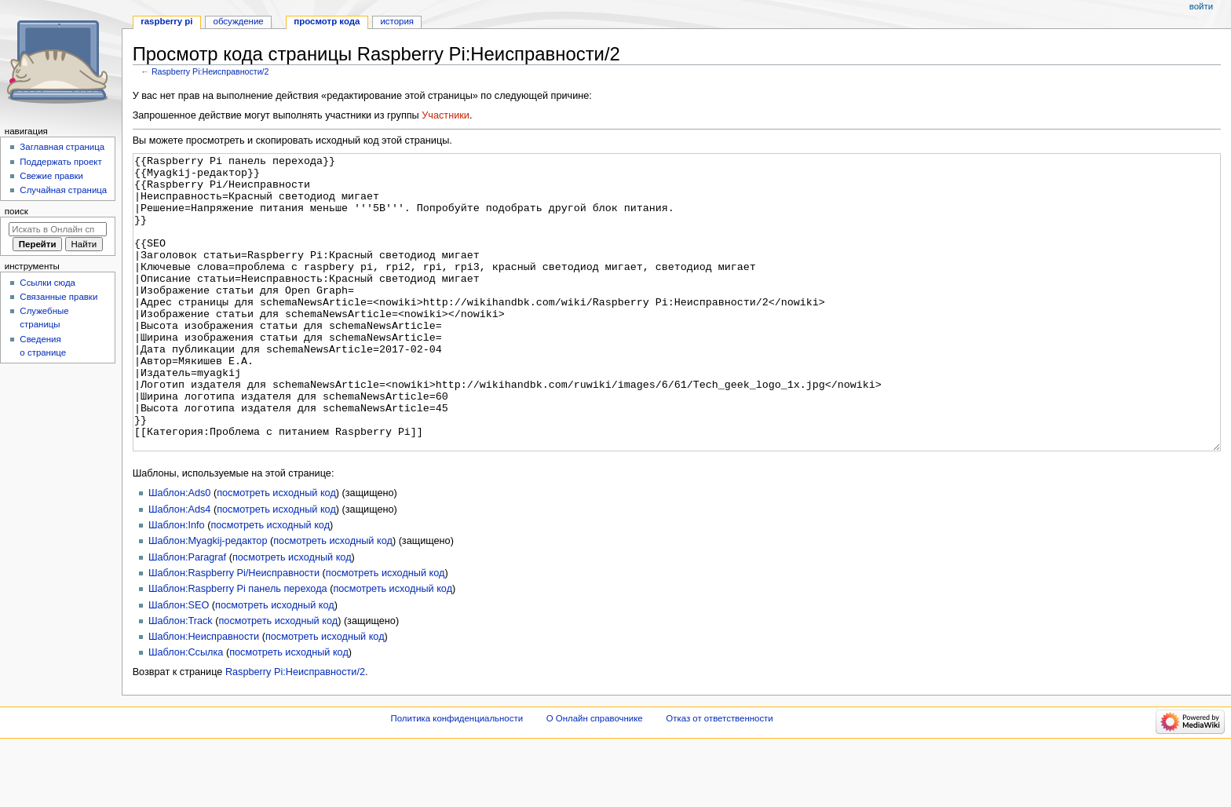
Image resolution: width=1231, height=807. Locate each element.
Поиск (16, 211)
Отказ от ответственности (719, 777)
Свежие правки (51, 176)
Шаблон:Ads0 (179, 551)
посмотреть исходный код (276, 551)
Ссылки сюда (47, 282)
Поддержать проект (60, 161)
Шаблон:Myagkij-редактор (208, 599)
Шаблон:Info (176, 584)
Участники (445, 115)
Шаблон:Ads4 (179, 568)
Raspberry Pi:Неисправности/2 (210, 71)
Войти (1201, 6)
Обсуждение (239, 21)
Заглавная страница (62, 147)
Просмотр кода (327, 21)
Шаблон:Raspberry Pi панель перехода (237, 647)
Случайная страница (63, 190)
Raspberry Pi (166, 21)
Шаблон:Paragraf (187, 616)
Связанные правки (58, 296)
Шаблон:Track (180, 679)
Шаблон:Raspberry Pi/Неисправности (234, 631)
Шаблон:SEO (178, 664)
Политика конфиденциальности (457, 777)
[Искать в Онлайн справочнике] (58, 229)
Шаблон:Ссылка (185, 711)
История (397, 21)
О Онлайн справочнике (594, 777)
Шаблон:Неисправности (203, 695)
